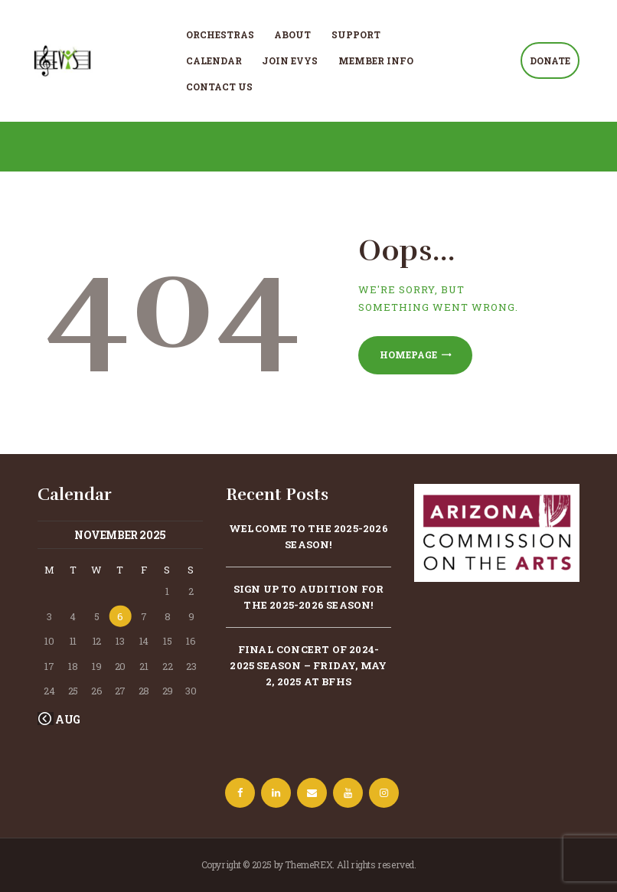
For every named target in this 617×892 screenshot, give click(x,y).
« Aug (64, 719)
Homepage (408, 354)
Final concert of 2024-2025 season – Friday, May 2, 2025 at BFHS (308, 665)
